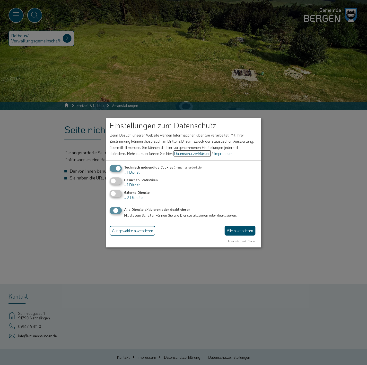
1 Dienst (132, 172)
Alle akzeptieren (240, 230)
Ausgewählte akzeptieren (132, 230)
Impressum (223, 153)
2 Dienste (133, 197)
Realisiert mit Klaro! (241, 241)
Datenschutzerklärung (192, 153)
